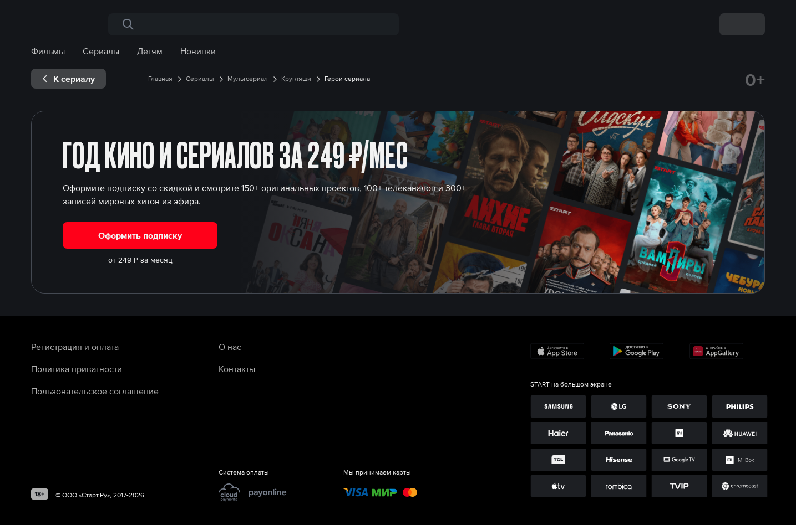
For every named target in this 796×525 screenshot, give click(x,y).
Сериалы (101, 51)
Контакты (237, 369)
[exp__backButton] (68, 79)
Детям (150, 51)
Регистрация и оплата (75, 347)
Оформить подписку (140, 235)
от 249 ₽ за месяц (140, 259)
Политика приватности (76, 369)
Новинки (198, 51)
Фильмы (48, 51)
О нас (230, 347)
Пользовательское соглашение (95, 391)
